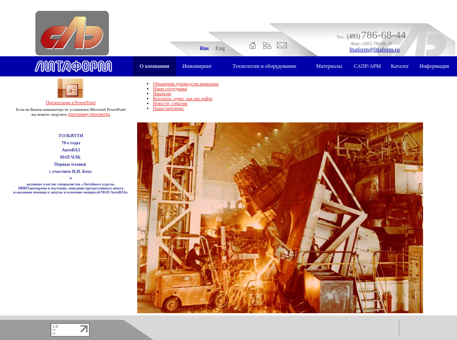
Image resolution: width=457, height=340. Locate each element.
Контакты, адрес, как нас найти (182, 98)
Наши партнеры (168, 108)
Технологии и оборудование (265, 66)
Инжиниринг (197, 66)
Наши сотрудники (170, 88)
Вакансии (162, 93)
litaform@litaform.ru (374, 49)
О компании (154, 66)
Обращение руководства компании (185, 83)
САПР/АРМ (367, 66)
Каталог (400, 66)
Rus (204, 48)
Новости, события (170, 103)
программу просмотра (89, 114)
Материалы (329, 66)
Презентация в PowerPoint (71, 102)
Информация (434, 66)
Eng (220, 48)
